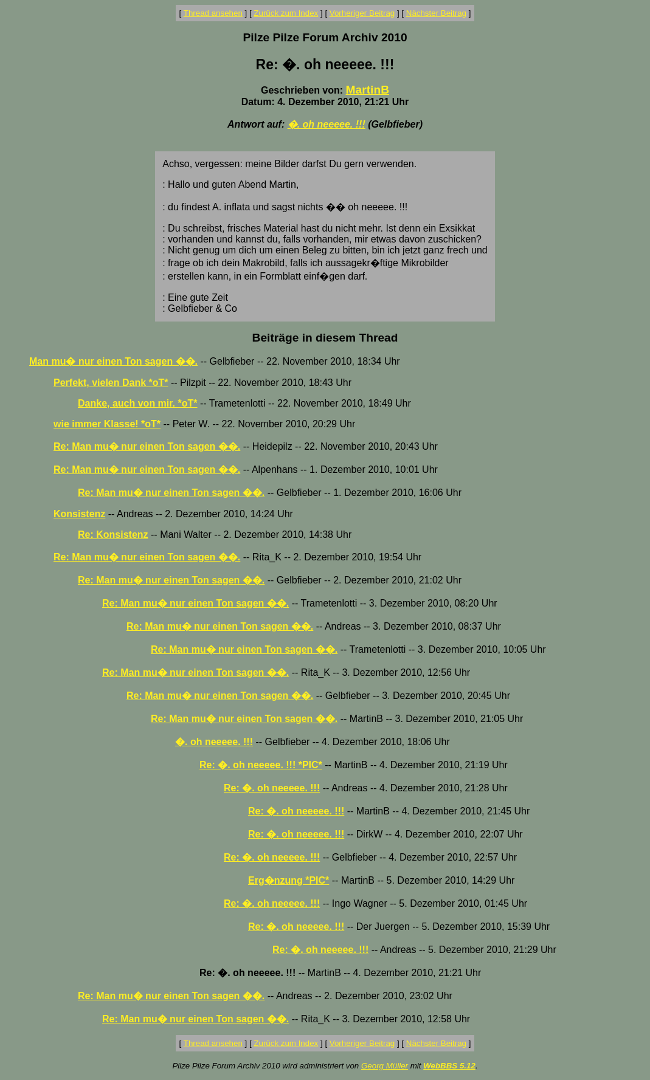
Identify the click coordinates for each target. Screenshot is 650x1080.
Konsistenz (79, 514)
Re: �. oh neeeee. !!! (272, 788)
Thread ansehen (213, 13)
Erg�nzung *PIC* (288, 880)
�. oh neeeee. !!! (326, 124)
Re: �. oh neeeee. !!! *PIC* (260, 765)
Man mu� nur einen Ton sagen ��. (113, 361)
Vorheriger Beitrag (362, 13)
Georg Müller (384, 1065)
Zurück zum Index (286, 13)
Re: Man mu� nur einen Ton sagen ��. (147, 446)
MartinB (367, 89)
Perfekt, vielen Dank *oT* (111, 382)
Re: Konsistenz (113, 534)
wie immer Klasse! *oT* (107, 424)
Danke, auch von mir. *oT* (138, 403)
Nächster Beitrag (436, 13)
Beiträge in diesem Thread (325, 337)
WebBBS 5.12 (449, 1065)
